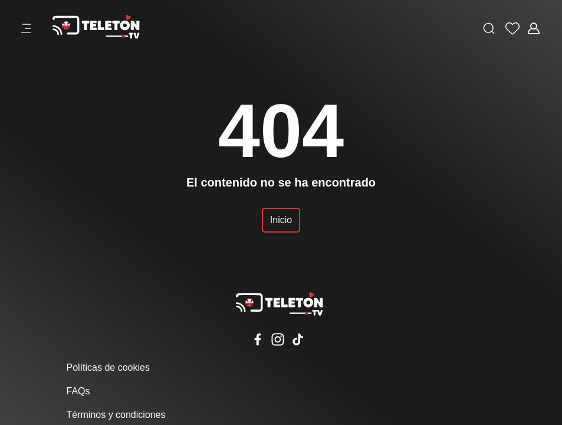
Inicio (281, 220)
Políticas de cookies (108, 367)
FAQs (78, 391)
